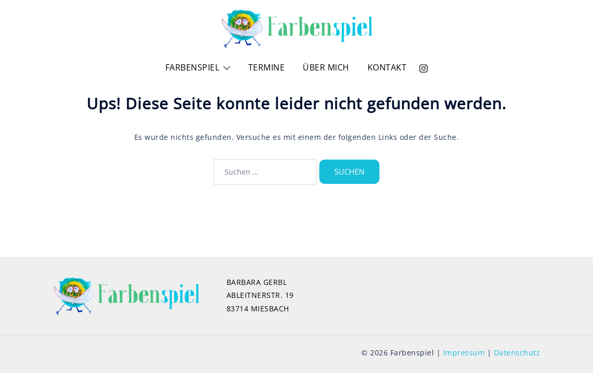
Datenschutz (517, 352)
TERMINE (266, 67)
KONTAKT (387, 67)
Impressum (464, 352)
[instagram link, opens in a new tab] (423, 67)
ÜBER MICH (326, 67)
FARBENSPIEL (192, 67)
